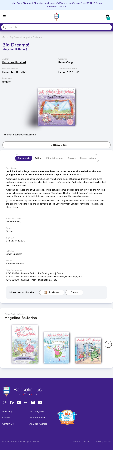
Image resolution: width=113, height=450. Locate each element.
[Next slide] (108, 344)
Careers (6, 417)
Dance (74, 292)
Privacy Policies (103, 441)
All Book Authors (38, 423)
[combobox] (56, 27)
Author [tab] (38, 158)
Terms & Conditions (81, 441)
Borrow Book (56, 145)
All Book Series (37, 417)
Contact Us (8, 423)
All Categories (36, 411)
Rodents (51, 292)
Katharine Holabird (14, 62)
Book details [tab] (24, 158)
